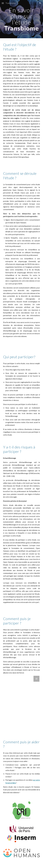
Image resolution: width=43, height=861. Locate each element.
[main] (21, 19)
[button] (3, 3)
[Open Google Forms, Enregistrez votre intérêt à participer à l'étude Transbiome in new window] (36, 679)
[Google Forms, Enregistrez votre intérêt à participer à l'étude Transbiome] (21, 704)
